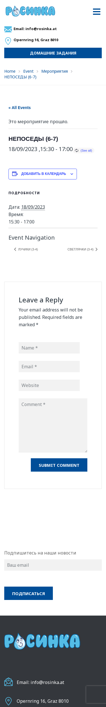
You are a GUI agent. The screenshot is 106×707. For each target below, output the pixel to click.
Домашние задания (53, 53)
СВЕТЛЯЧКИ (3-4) (81, 249)
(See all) (86, 150)
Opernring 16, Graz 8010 (43, 701)
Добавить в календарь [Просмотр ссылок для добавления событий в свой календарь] (43, 174)
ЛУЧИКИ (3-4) (27, 249)
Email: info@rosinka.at (35, 28)
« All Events (19, 107)
